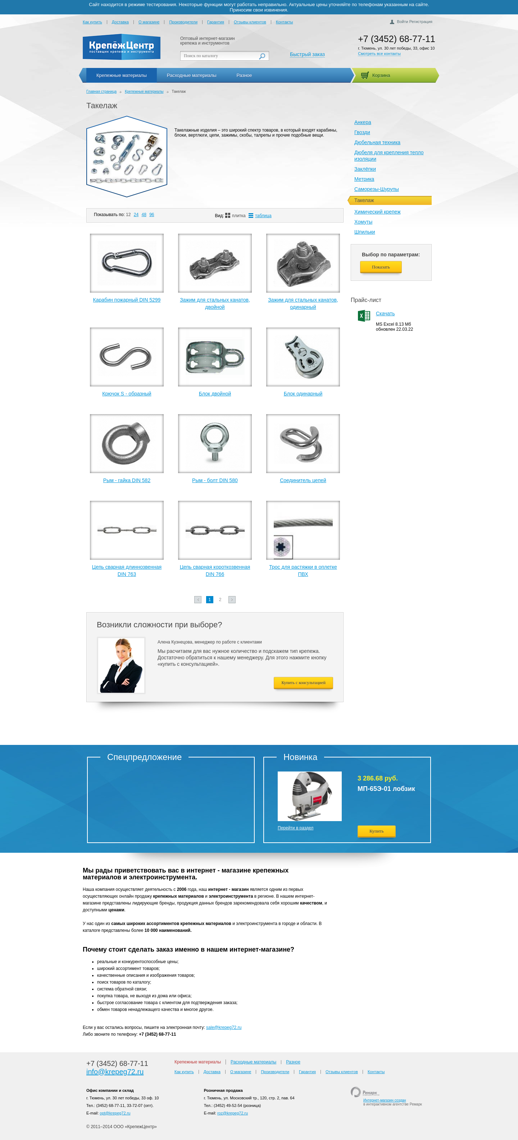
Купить (376, 831)
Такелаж (101, 105)
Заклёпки (365, 169)
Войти (402, 21)
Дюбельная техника (377, 142)
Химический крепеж (377, 212)
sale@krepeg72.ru (223, 1027)
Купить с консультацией (303, 682)
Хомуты (363, 222)
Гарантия (215, 22)
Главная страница (101, 91)
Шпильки (364, 232)
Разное (244, 75)
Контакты (284, 22)
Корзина (381, 75)
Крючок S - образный (126, 394)
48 (143, 214)
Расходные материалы (192, 75)
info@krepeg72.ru (115, 1072)
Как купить (92, 22)
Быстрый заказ (307, 54)
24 (136, 214)
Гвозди (362, 132)
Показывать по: (109, 214)
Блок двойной (215, 394)
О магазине (148, 22)
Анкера (362, 122)
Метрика (364, 179)
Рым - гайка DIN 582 (126, 480)
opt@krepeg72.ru (115, 1113)
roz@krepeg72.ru (232, 1113)
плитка (235, 215)
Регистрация (420, 21)
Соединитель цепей (303, 480)
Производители (183, 22)
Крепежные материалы (121, 75)
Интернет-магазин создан (384, 1100)
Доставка (120, 22)
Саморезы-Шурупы (376, 189)
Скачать (385, 313)
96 (151, 214)
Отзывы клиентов (250, 22)
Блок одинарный (303, 394)
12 (128, 214)
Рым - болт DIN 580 (215, 480)
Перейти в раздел (295, 827)
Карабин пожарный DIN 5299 (127, 300)
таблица (260, 215)
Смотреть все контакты (379, 53)
